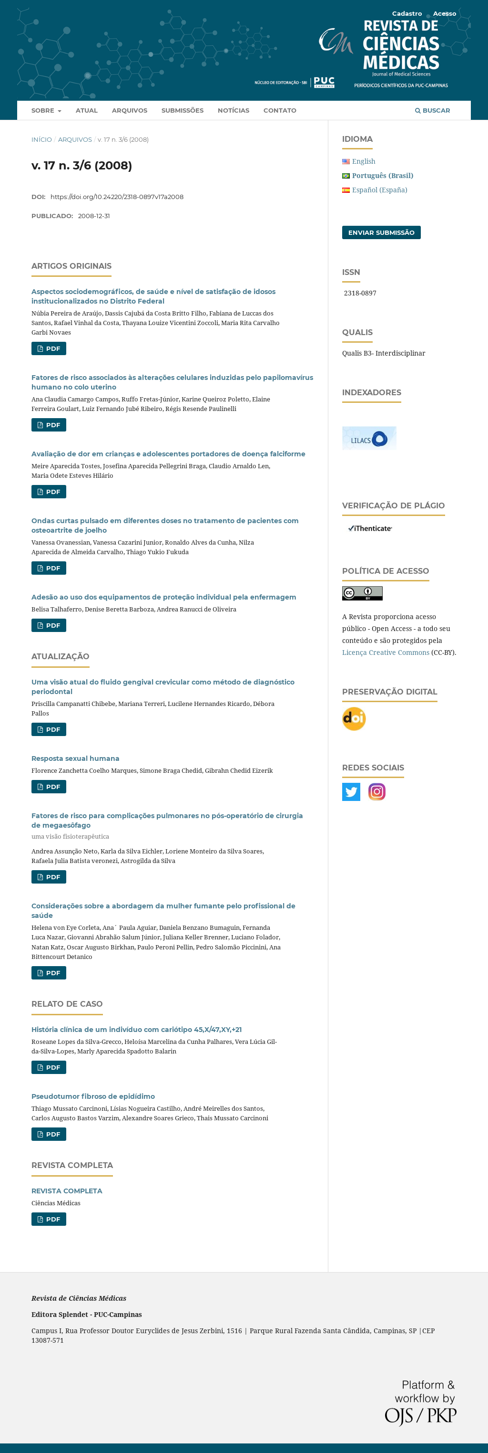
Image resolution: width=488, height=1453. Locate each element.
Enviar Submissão (381, 232)
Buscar (432, 110)
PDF (52, 348)
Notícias (233, 110)
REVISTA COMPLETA (66, 1191)
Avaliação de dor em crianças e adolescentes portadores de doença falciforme (168, 454)
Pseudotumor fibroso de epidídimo (93, 1096)
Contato (280, 110)
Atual (87, 110)
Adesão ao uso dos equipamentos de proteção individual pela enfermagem (163, 597)
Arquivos (129, 110)
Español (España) (379, 189)
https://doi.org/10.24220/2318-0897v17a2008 (117, 196)
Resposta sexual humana (75, 758)
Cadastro (407, 13)
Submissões (182, 110)
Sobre (43, 110)
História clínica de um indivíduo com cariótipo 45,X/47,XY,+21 (136, 1029)
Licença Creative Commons (385, 652)
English (364, 161)
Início (41, 139)
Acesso (445, 13)
